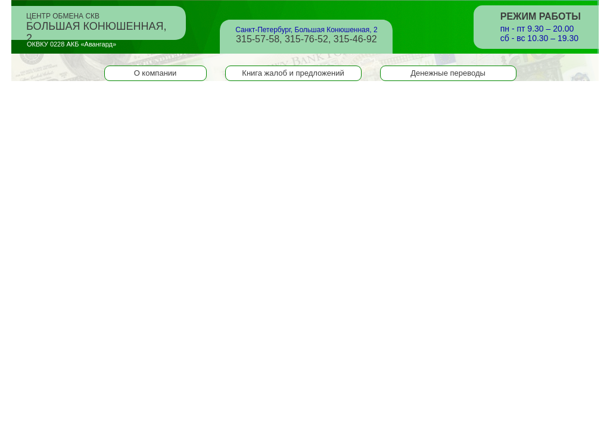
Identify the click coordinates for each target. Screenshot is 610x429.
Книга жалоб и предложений (293, 73)
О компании (155, 73)
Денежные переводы (447, 73)
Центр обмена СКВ (96, 24)
